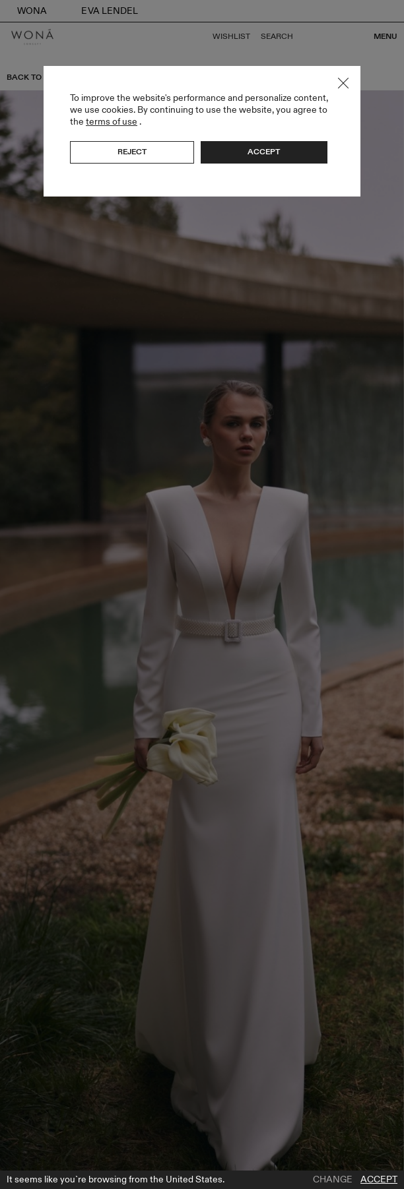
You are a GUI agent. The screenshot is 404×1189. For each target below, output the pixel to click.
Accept (378, 1180)
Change (333, 1180)
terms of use (111, 121)
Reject (132, 151)
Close (343, 83)
